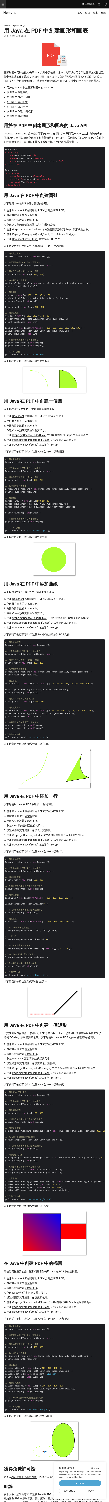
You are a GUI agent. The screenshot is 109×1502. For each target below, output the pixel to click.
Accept (80, 1483)
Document (18, 210)
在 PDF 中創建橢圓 (17, 116)
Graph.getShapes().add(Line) (28, 835)
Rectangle (18, 1058)
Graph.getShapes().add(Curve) (29, 617)
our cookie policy (75, 1477)
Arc (14, 224)
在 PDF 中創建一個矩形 (20, 111)
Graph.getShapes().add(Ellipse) (29, 1302)
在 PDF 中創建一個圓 (18, 97)
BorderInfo (31, 219)
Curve (15, 613)
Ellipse (16, 1292)
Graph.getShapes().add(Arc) (28, 229)
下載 (34, 141)
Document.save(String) (25, 239)
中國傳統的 (87, 4)
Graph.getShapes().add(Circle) (29, 435)
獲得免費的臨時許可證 (24, 1476)
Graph (28, 215)
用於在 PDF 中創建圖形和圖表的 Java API (30, 87)
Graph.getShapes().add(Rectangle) (31, 1068)
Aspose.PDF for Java (15, 133)
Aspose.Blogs (19, 25)
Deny (91, 1491)
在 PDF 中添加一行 (17, 106)
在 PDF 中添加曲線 (17, 101)
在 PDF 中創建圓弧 (17, 92)
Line (14, 825)
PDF (37, 72)
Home (7, 13)
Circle (15, 430)
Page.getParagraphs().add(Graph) (31, 234)
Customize (69, 1491)
